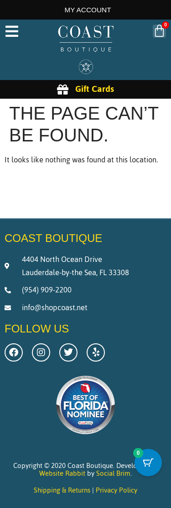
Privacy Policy (116, 490)
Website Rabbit (62, 473)
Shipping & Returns (62, 490)
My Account (87, 10)
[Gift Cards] (62, 89)
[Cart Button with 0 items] (148, 462)
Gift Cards (94, 88)
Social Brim (113, 473)
